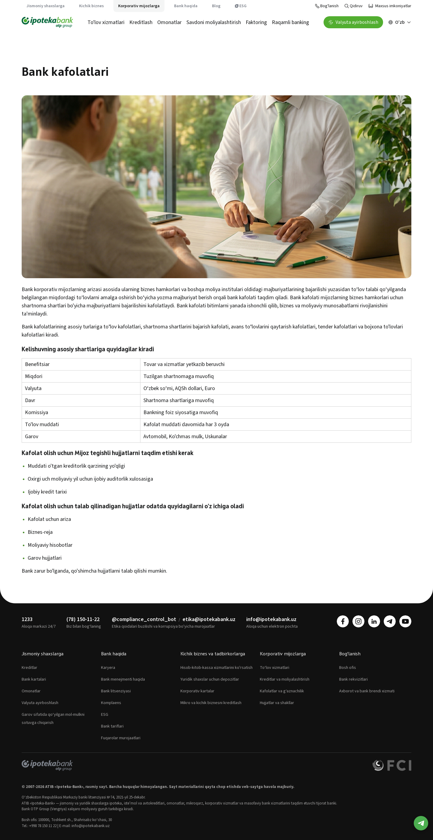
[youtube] (405, 621)
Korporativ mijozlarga (139, 6)
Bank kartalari (34, 679)
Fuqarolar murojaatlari (120, 738)
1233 (27, 619)
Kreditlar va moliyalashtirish (284, 679)
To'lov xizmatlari (106, 22)
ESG (241, 6)
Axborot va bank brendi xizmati (367, 691)
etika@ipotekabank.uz (209, 619)
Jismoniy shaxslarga (45, 6)
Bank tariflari (112, 726)
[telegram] (390, 621)
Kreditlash (140, 22)
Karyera (108, 668)
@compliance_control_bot (144, 619)
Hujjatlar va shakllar (277, 703)
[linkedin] (374, 621)
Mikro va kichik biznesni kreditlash (210, 703)
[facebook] (343, 621)
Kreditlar (29, 668)
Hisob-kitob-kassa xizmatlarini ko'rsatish (216, 668)
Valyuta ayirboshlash (40, 703)
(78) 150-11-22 (83, 619)
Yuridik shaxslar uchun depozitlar (209, 679)
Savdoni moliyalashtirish (213, 22)
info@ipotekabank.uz (271, 619)
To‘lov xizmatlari (274, 668)
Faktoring (256, 22)
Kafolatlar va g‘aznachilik (282, 691)
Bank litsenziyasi (116, 691)
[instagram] (358, 621)
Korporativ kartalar (197, 691)
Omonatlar (169, 22)
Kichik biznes (91, 6)
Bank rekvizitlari (353, 679)
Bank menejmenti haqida (123, 679)
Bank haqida (186, 6)
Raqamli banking (290, 22)
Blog (216, 6)
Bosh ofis (347, 668)
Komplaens (111, 703)
